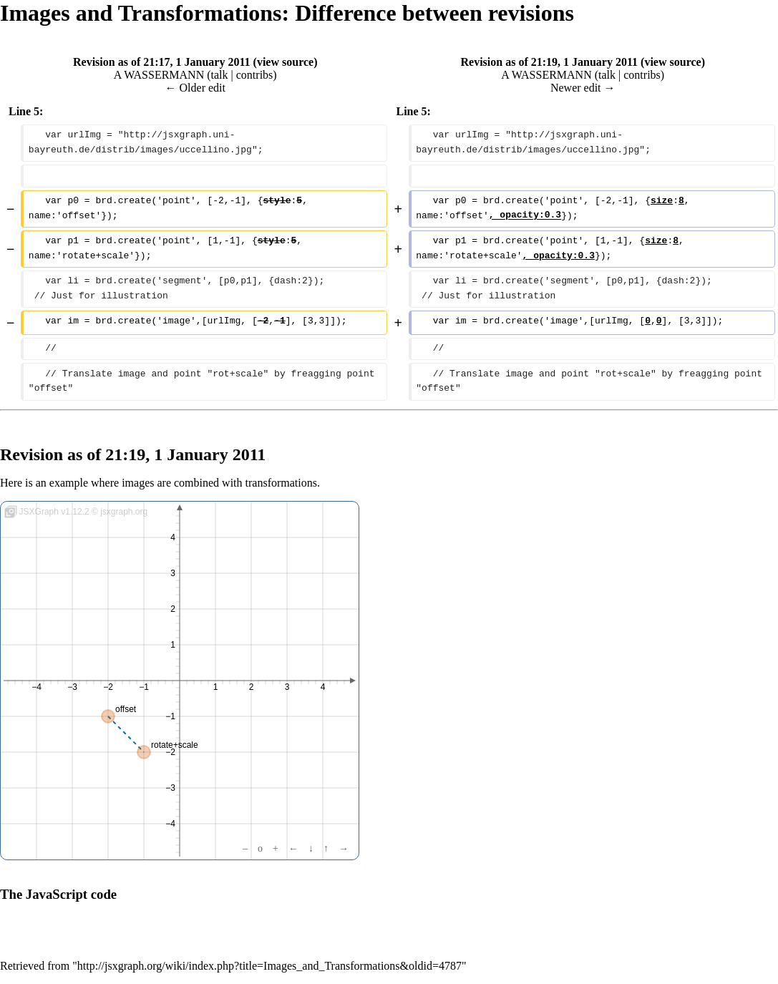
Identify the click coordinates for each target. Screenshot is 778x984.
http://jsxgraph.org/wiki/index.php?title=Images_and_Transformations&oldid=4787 (269, 966)
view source (285, 62)
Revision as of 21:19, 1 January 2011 (549, 62)
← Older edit (195, 88)
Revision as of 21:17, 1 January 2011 (162, 62)
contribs (254, 75)
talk (219, 75)
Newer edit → (583, 88)
